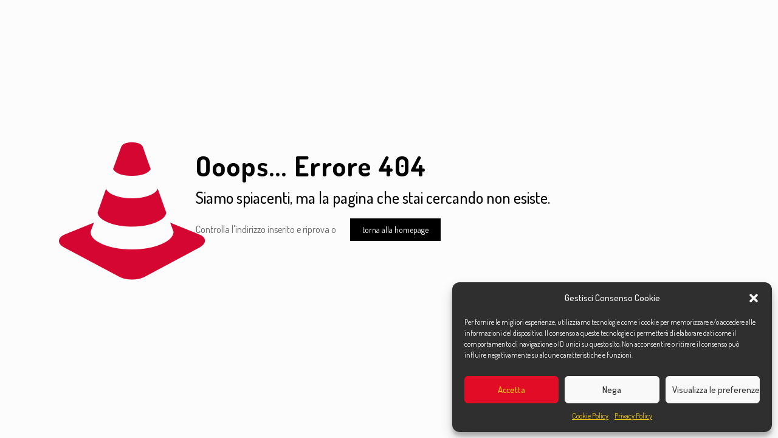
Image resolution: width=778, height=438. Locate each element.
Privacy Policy (633, 415)
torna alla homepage (395, 229)
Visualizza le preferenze (716, 389)
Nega (611, 389)
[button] (754, 298)
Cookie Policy (590, 415)
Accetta (511, 389)
